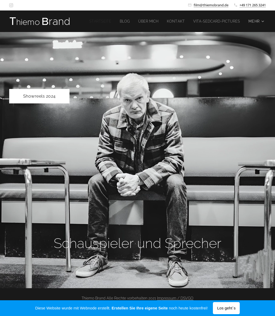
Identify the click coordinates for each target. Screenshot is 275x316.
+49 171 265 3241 (252, 5)
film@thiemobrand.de (211, 5)
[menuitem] (152, 21)
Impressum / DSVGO (175, 298)
